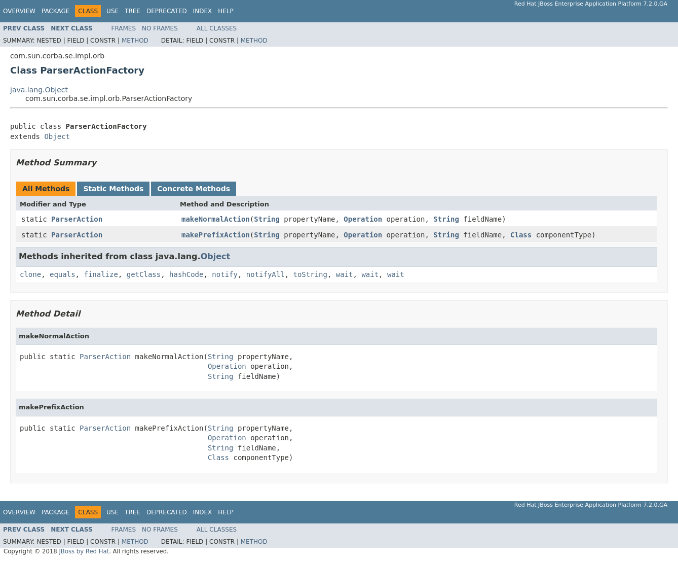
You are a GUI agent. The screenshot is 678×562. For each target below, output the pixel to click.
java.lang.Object (39, 90)
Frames (123, 28)
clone (30, 274)
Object (57, 136)
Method (135, 40)
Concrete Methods (193, 189)
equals (63, 274)
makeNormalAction (215, 219)
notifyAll (265, 274)
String (267, 219)
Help (226, 11)
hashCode (186, 274)
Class (521, 235)
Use (112, 11)
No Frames (160, 28)
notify (225, 274)
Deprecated (166, 11)
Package (55, 11)
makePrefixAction (215, 235)
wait (344, 274)
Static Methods (113, 189)
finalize (101, 274)
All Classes (217, 28)
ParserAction (76, 219)
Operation (363, 219)
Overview (19, 11)
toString (310, 274)
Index (202, 11)
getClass (144, 274)
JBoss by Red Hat (84, 551)
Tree (132, 11)
